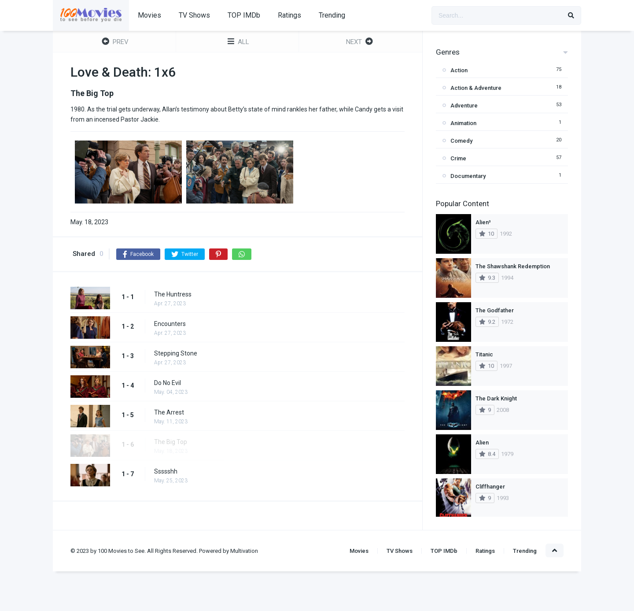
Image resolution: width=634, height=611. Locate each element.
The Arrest (169, 412)
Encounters (170, 323)
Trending (332, 15)
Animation (463, 123)
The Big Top (170, 441)
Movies (149, 15)
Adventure (464, 105)
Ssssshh (165, 471)
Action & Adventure (475, 88)
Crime (458, 158)
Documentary (468, 176)
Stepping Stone (175, 353)
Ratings (289, 15)
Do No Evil (167, 382)
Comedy (461, 140)
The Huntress (173, 294)
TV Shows (194, 15)
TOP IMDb (244, 15)
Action (459, 70)
